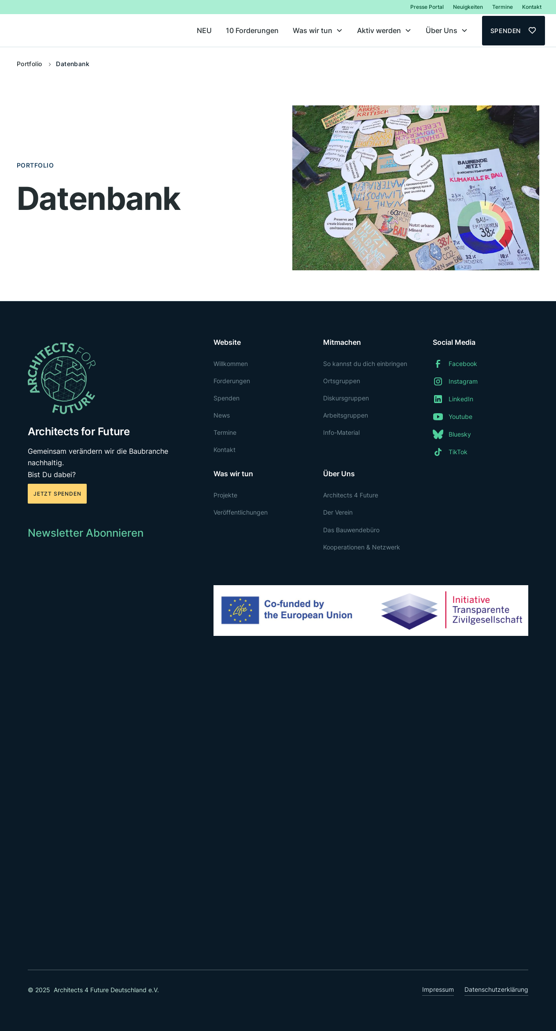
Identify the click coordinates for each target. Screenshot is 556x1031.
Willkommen (231, 363)
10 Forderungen (252, 30)
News (222, 415)
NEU (204, 30)
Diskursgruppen (346, 398)
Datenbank (72, 63)
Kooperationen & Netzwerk (361, 547)
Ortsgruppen (341, 381)
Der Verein (338, 512)
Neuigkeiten (468, 7)
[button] (318, 30)
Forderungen (232, 381)
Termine (502, 7)
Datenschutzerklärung (496, 989)
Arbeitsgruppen (345, 415)
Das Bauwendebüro (351, 530)
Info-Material (341, 432)
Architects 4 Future (350, 495)
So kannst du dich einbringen (365, 363)
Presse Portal (427, 7)
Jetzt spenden (57, 493)
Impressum (438, 989)
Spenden (226, 398)
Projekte (225, 495)
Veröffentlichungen (241, 512)
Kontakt (531, 7)
